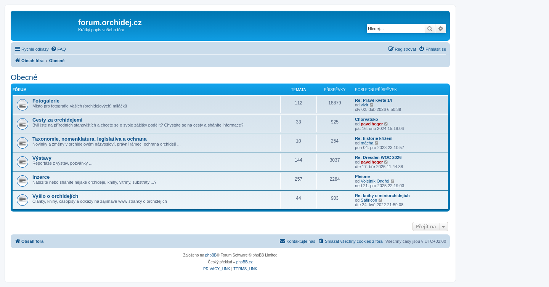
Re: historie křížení (373, 138)
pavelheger (372, 124)
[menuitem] (58, 49)
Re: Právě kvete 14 (373, 100)
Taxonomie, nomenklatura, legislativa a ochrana (89, 139)
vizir (364, 105)
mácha (367, 143)
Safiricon (369, 200)
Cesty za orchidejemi (57, 120)
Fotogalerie (45, 101)
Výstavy (41, 158)
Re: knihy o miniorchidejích (382, 195)
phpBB (211, 255)
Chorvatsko (366, 119)
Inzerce (41, 177)
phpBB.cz (244, 262)
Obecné (24, 77)
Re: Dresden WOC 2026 (378, 157)
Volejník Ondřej (375, 181)
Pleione (362, 176)
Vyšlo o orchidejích (55, 196)
